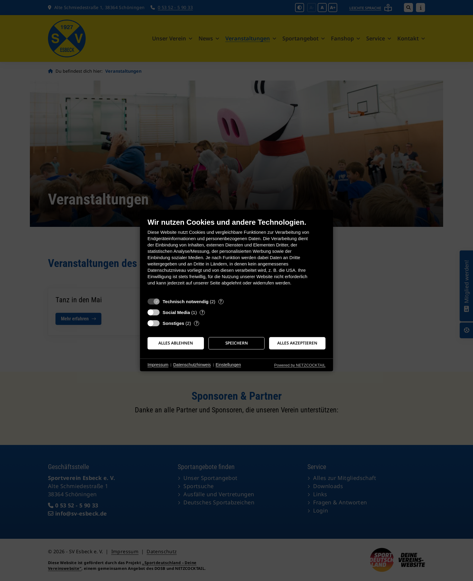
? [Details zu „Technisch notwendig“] (221, 301)
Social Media (176, 312)
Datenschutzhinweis (192, 364)
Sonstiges (173, 323)
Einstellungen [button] (228, 364)
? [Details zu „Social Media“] (202, 312)
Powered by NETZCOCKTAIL (299, 365)
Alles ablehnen (175, 343)
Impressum (158, 364)
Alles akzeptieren (297, 343)
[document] (236, 256)
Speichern (236, 343)
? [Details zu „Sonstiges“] (197, 323)
